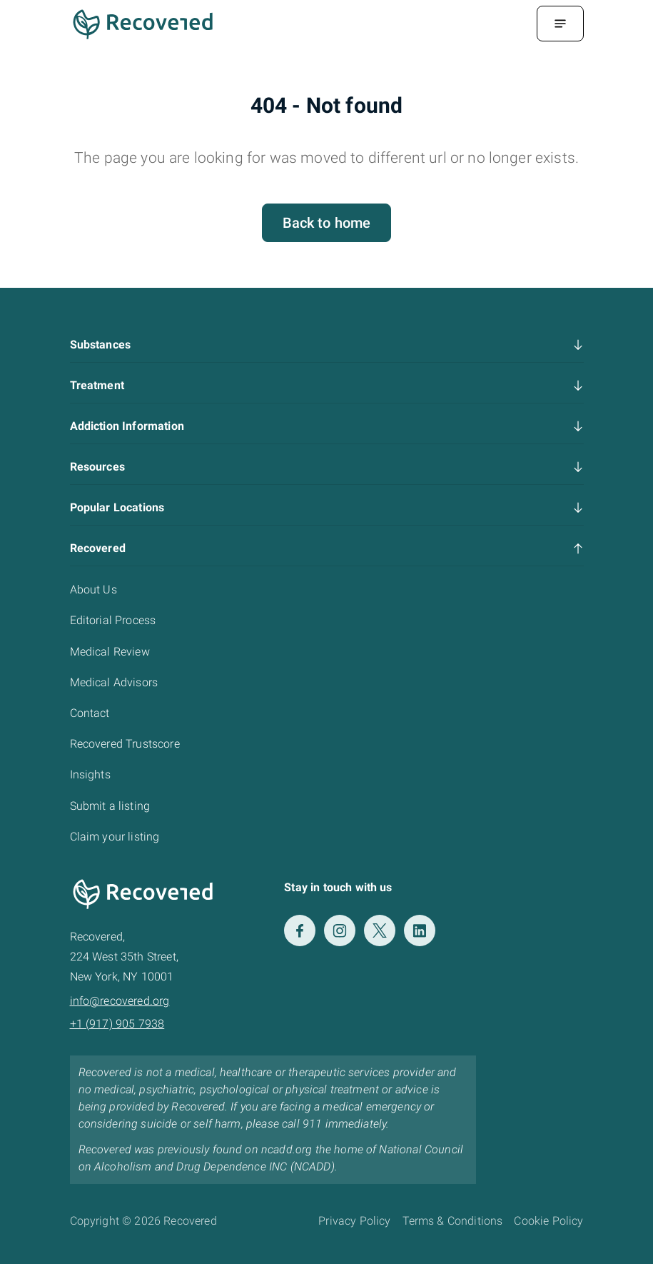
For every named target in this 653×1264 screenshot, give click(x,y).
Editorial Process (113, 620)
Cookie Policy (548, 1221)
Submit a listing (110, 806)
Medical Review (110, 651)
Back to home (327, 222)
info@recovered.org (120, 1001)
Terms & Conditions (453, 1221)
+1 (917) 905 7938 (117, 1023)
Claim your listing (115, 836)
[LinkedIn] (419, 930)
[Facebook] (299, 930)
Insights (90, 774)
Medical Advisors (114, 682)
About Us (93, 589)
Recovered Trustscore (125, 744)
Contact (90, 713)
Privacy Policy (354, 1221)
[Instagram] (339, 930)
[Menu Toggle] (560, 23)
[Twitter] (379, 930)
